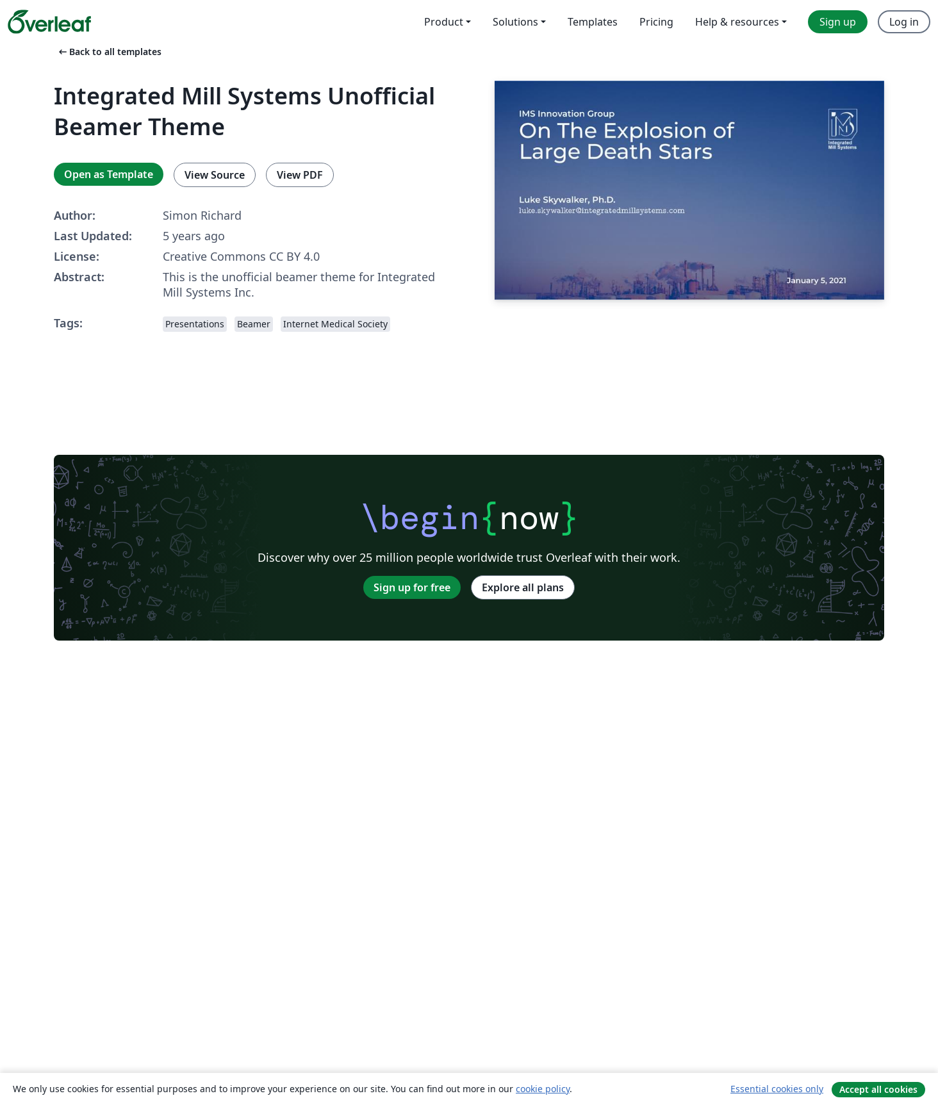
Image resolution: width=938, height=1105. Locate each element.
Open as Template (108, 174)
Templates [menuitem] (593, 22)
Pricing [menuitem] (656, 22)
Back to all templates (108, 51)
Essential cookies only (776, 1089)
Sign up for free (412, 587)
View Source (215, 175)
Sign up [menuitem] (837, 22)
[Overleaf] (49, 22)
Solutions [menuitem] (515, 22)
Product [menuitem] (443, 22)
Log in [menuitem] (904, 22)
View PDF (300, 175)
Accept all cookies (878, 1089)
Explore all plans (523, 587)
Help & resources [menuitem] (737, 22)
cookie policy (543, 1089)
